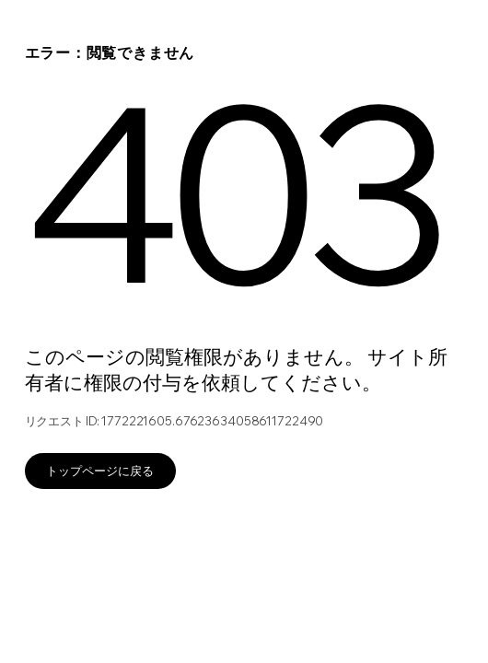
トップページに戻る (100, 470)
